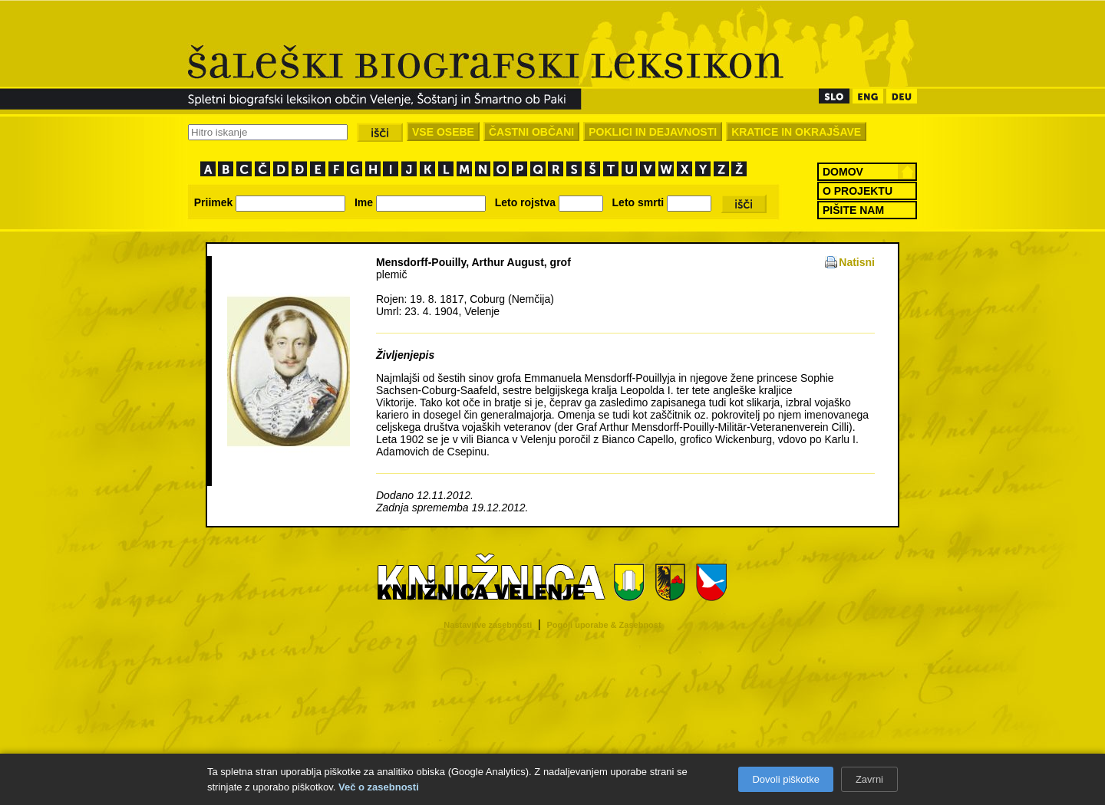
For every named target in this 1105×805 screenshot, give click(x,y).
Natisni (857, 262)
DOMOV (843, 172)
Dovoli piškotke (785, 779)
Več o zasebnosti (378, 787)
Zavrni (869, 779)
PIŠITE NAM (853, 210)
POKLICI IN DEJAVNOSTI (653, 132)
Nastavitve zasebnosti (488, 624)
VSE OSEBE (443, 132)
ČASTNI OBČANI (531, 132)
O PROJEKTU (857, 191)
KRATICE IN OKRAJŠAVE (796, 132)
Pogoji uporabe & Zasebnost (604, 624)
